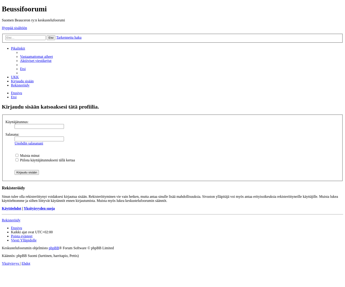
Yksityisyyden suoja (39, 208)
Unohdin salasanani (29, 143)
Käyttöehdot (11, 208)
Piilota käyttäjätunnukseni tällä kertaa (45, 160)
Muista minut (27, 155)
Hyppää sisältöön (14, 28)
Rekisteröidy (11, 220)
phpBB (54, 248)
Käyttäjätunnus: (16, 122)
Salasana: (12, 134)
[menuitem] (36, 56)
